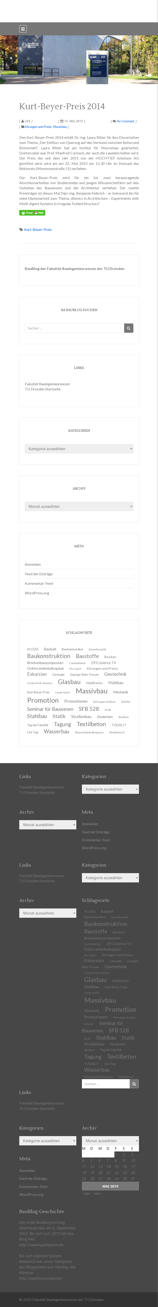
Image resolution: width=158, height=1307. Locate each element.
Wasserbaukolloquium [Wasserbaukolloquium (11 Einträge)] (89, 732)
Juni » (97, 1193)
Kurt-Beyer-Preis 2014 (62, 106)
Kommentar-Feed (39, 583)
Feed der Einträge (39, 574)
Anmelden (33, 564)
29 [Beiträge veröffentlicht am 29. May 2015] (117, 1178)
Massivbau (60, 127)
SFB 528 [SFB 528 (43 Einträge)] (119, 1030)
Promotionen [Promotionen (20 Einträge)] (75, 701)
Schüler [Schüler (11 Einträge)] (126, 701)
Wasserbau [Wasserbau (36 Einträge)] (56, 731)
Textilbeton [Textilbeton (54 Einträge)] (121, 1056)
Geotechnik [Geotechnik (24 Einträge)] (115, 966)
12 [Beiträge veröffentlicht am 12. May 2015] (92, 1166)
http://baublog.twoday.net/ (41, 1278)
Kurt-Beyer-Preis (38, 229)
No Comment (123, 121)
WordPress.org (37, 593)
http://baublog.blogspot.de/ (41, 1244)
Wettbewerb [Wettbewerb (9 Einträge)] (116, 732)
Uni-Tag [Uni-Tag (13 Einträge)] (32, 732)
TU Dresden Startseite (43, 389)
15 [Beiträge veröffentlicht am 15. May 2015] (117, 1166)
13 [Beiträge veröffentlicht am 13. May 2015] (100, 1166)
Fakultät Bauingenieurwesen (47, 384)
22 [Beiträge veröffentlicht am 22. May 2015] (117, 1172)
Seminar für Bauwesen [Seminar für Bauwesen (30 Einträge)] (50, 709)
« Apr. (86, 1193)
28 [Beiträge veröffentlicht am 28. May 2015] (108, 1178)
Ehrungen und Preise (38, 127)
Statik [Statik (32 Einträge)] (128, 1038)
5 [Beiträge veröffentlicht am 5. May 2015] (91, 1160)
